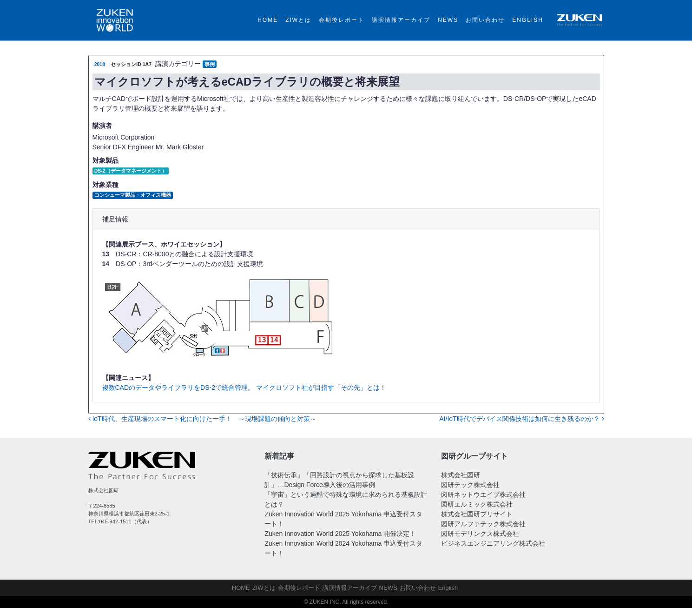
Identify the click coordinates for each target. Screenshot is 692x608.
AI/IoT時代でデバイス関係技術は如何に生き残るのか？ (521, 418)
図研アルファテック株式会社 (483, 524)
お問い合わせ (485, 20)
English (527, 20)
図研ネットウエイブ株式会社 (483, 494)
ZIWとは (298, 20)
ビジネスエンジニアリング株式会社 (493, 543)
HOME (267, 20)
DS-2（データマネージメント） (130, 171)
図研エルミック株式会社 (477, 504)
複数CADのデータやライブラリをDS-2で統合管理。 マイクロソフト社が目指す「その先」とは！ (244, 387)
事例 (209, 64)
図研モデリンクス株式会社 (480, 533)
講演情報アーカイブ (401, 20)
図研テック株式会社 (470, 484)
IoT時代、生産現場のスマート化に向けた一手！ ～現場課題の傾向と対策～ (202, 418)
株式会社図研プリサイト (477, 514)
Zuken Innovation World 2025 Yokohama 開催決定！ (340, 533)
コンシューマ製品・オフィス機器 (132, 195)
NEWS (448, 20)
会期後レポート (341, 20)
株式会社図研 (460, 475)
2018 (99, 64)
